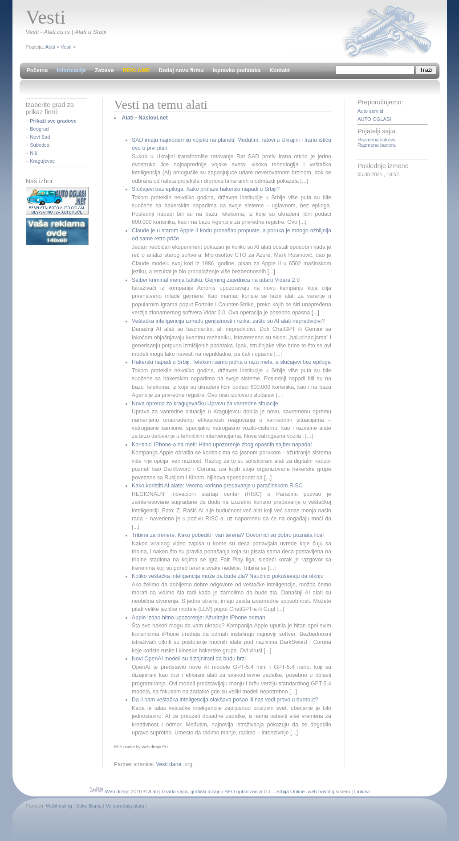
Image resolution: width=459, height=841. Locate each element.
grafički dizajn (206, 791)
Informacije (71, 70)
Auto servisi (370, 111)
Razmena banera (376, 145)
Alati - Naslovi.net (144, 118)
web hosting (321, 791)
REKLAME (136, 70)
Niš (33, 153)
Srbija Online (290, 791)
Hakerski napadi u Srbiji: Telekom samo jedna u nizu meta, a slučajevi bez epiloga (231, 362)
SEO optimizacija (243, 791)
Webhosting (59, 805)
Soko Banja (89, 805)
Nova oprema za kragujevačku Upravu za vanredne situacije (205, 403)
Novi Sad (40, 137)
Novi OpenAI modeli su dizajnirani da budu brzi (189, 658)
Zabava (104, 70)
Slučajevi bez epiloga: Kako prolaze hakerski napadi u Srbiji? (206, 189)
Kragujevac (42, 161)
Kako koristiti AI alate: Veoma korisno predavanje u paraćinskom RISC (217, 485)
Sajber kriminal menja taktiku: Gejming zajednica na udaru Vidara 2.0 (216, 280)
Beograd (39, 129)
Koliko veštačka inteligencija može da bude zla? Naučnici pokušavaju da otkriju (228, 576)
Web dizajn (117, 791)
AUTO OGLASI (374, 119)
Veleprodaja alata (125, 805)
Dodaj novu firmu (180, 70)
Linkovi (362, 791)
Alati (50, 46)
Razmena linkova (376, 139)
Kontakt (279, 70)
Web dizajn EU (155, 747)
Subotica (39, 145)
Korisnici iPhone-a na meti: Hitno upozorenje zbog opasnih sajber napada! (222, 444)
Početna (37, 70)
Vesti (66, 46)
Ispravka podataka (236, 70)
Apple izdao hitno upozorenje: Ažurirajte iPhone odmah (198, 617)
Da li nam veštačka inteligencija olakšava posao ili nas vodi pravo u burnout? (225, 700)
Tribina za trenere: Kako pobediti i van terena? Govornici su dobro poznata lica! (228, 535)
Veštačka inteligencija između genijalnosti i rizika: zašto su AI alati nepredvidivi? (228, 321)
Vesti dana (169, 764)
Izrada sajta (175, 791)
